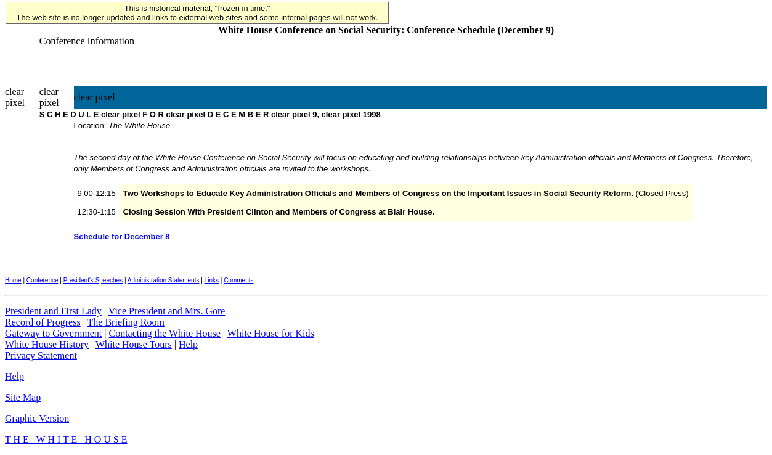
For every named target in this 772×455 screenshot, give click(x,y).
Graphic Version (37, 418)
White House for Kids (270, 333)
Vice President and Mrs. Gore (167, 311)
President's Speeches (93, 280)
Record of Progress (43, 322)
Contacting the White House (164, 333)
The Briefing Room (126, 322)
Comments (238, 280)
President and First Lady (53, 311)
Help (188, 344)
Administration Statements (164, 280)
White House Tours (133, 344)
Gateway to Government (53, 333)
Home (13, 280)
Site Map (23, 397)
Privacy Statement (41, 355)
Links (212, 280)
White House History (47, 344)
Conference (42, 280)
